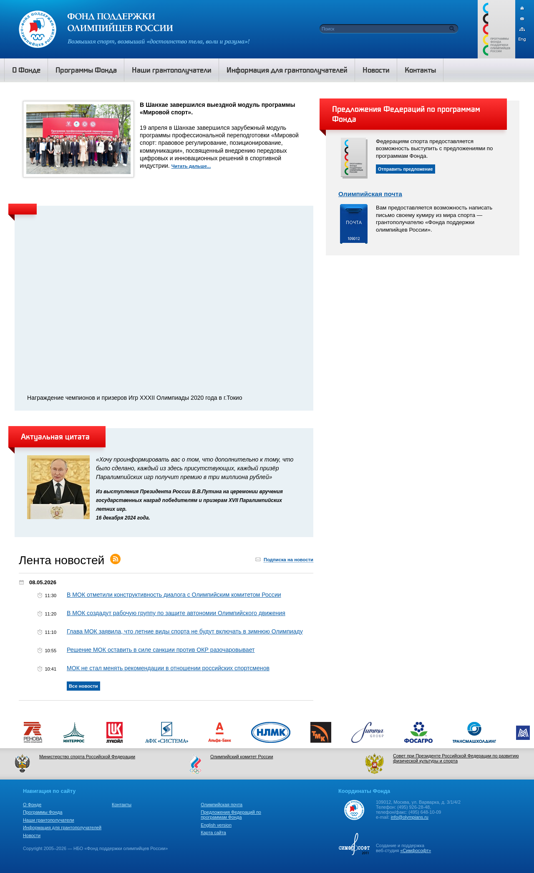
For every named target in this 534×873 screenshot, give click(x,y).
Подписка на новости (288, 559)
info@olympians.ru (409, 817)
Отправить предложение (405, 169)
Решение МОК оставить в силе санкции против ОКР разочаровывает (161, 649)
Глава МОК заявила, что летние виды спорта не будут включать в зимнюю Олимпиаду (185, 631)
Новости (31, 835)
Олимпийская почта (370, 193)
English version (216, 825)
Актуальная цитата (55, 436)
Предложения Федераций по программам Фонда (231, 815)
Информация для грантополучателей (62, 827)
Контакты (121, 804)
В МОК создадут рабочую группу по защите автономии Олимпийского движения (176, 613)
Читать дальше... (191, 166)
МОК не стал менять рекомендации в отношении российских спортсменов (168, 668)
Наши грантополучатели (48, 820)
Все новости (83, 686)
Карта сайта (213, 832)
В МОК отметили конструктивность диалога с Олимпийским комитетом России (174, 594)
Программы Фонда (42, 812)
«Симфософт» (415, 850)
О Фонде (32, 804)
